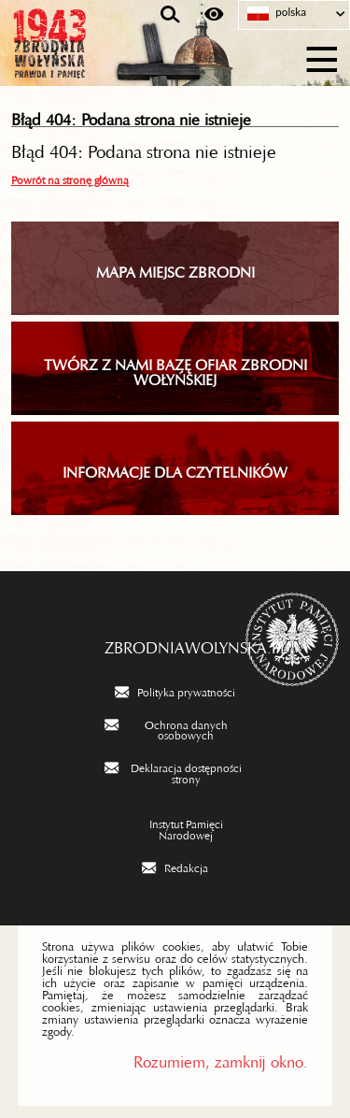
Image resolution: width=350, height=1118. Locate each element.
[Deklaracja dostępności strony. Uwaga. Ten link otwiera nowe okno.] (175, 771)
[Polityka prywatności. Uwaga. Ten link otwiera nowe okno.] (174, 690)
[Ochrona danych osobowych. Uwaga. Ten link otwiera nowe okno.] (175, 728)
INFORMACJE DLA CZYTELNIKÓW (175, 468)
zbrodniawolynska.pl (175, 643)
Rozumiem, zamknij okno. (220, 1058)
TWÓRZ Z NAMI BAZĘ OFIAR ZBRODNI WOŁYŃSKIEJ (175, 368)
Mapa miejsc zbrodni (175, 268)
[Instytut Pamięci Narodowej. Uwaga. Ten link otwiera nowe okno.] (175, 827)
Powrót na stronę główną (70, 177)
